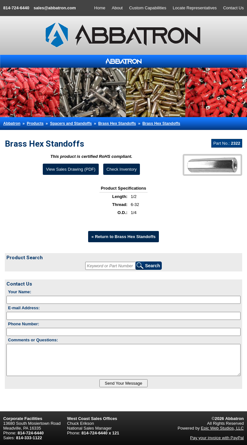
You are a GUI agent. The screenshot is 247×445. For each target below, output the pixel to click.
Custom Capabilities (147, 7)
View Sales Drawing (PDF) (71, 169)
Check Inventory (121, 169)
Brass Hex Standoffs (117, 123)
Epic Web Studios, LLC (222, 428)
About (117, 7)
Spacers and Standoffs (71, 123)
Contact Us (233, 7)
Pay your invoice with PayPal (217, 437)
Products (35, 123)
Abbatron (11, 123)
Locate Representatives (195, 7)
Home (99, 7)
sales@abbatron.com (55, 7)
